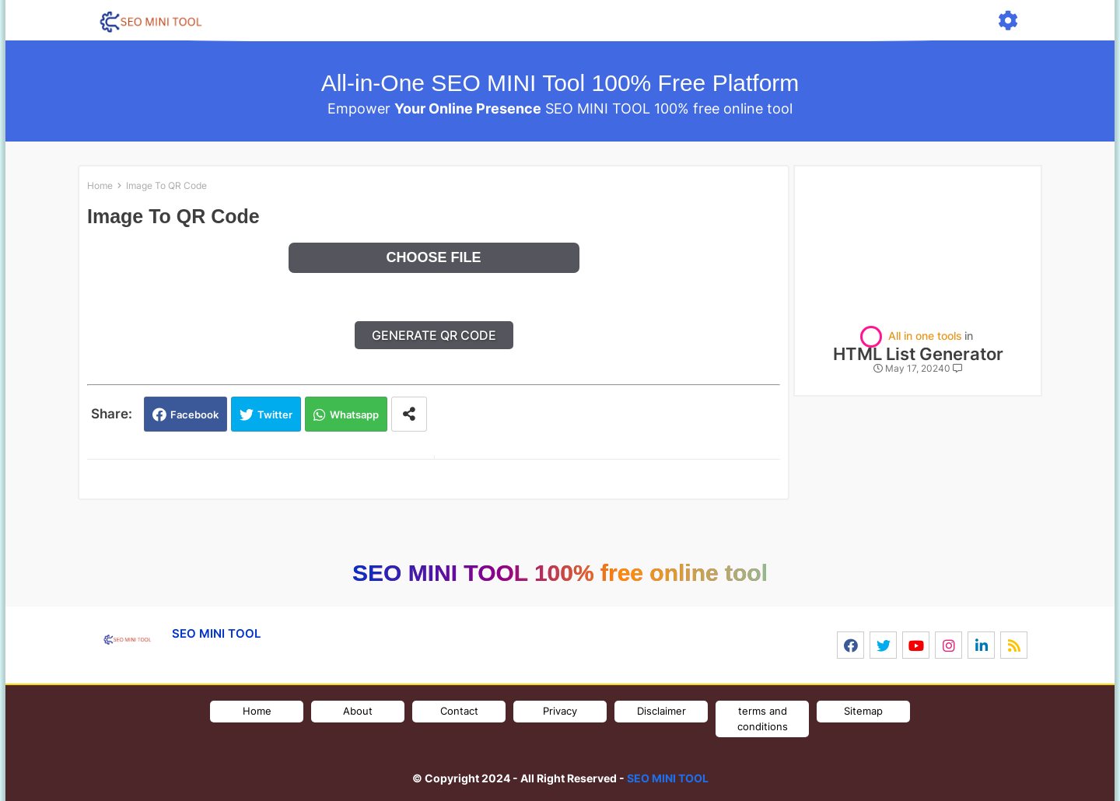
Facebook (194, 414)
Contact (459, 711)
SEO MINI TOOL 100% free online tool (560, 573)
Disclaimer (661, 711)
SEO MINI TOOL (668, 778)
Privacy (560, 711)
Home (100, 185)
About (358, 711)
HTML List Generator (918, 354)
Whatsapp (354, 414)
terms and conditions (762, 719)
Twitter (274, 414)
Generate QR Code (434, 335)
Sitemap (863, 711)
